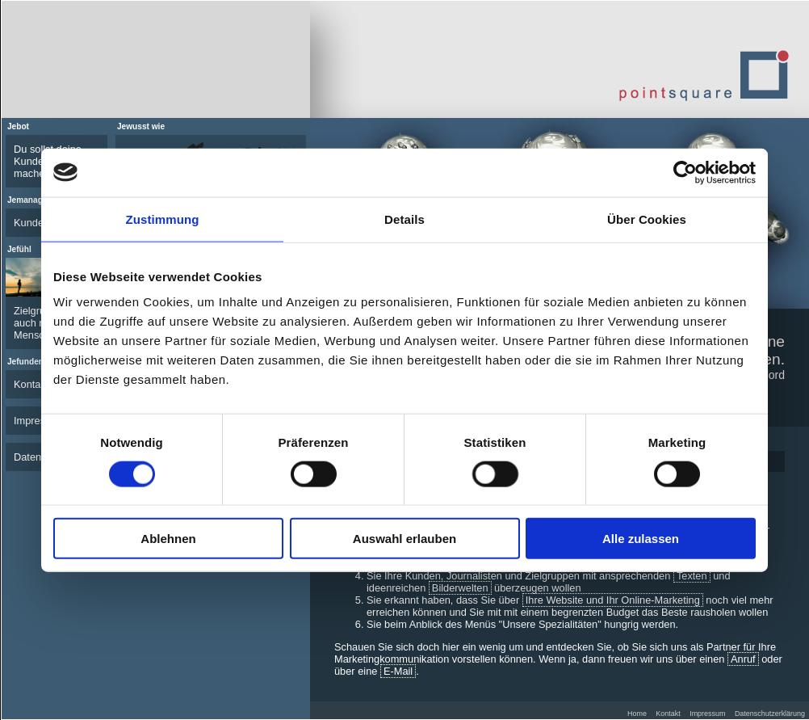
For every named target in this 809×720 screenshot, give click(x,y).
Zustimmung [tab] (162, 218)
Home (637, 713)
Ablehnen (167, 538)
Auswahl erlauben (404, 538)
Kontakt (673, 713)
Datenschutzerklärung (770, 713)
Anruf (743, 659)
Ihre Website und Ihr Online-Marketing (613, 600)
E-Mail (398, 671)
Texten (692, 576)
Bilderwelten (460, 588)
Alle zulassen (640, 538)
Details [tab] (404, 218)
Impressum (707, 713)
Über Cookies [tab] (646, 218)
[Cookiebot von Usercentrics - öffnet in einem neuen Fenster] (685, 172)
